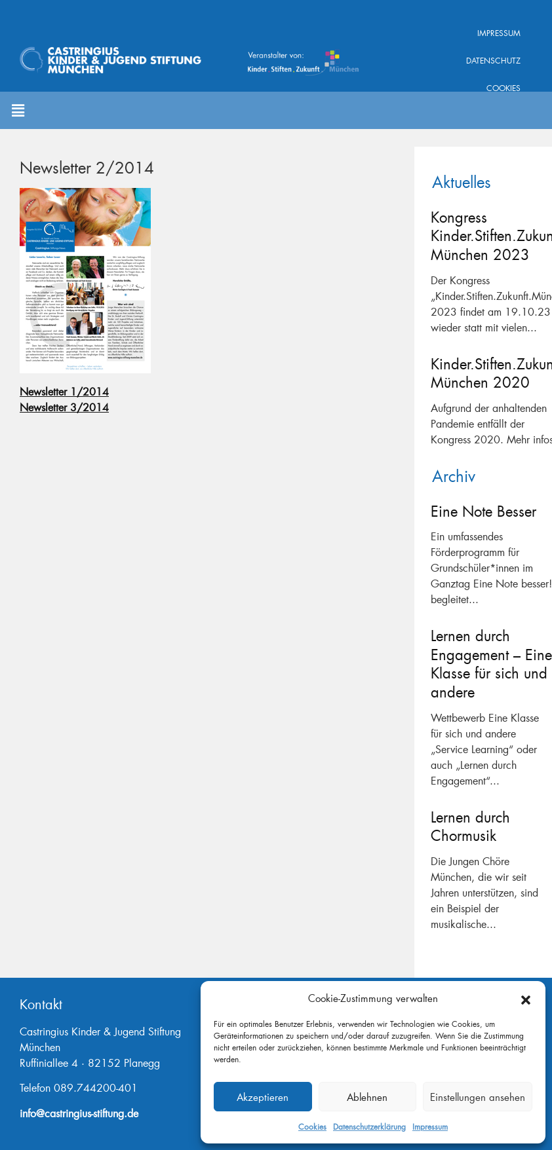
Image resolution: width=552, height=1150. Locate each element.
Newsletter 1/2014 (64, 391)
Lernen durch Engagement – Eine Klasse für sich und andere (491, 663)
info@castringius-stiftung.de (79, 1113)
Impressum (430, 1127)
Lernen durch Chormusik (470, 826)
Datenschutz (493, 60)
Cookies (312, 1127)
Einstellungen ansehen (477, 1097)
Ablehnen (367, 1097)
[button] (525, 998)
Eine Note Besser (483, 511)
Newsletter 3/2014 (64, 407)
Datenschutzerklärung (369, 1127)
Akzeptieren (262, 1097)
